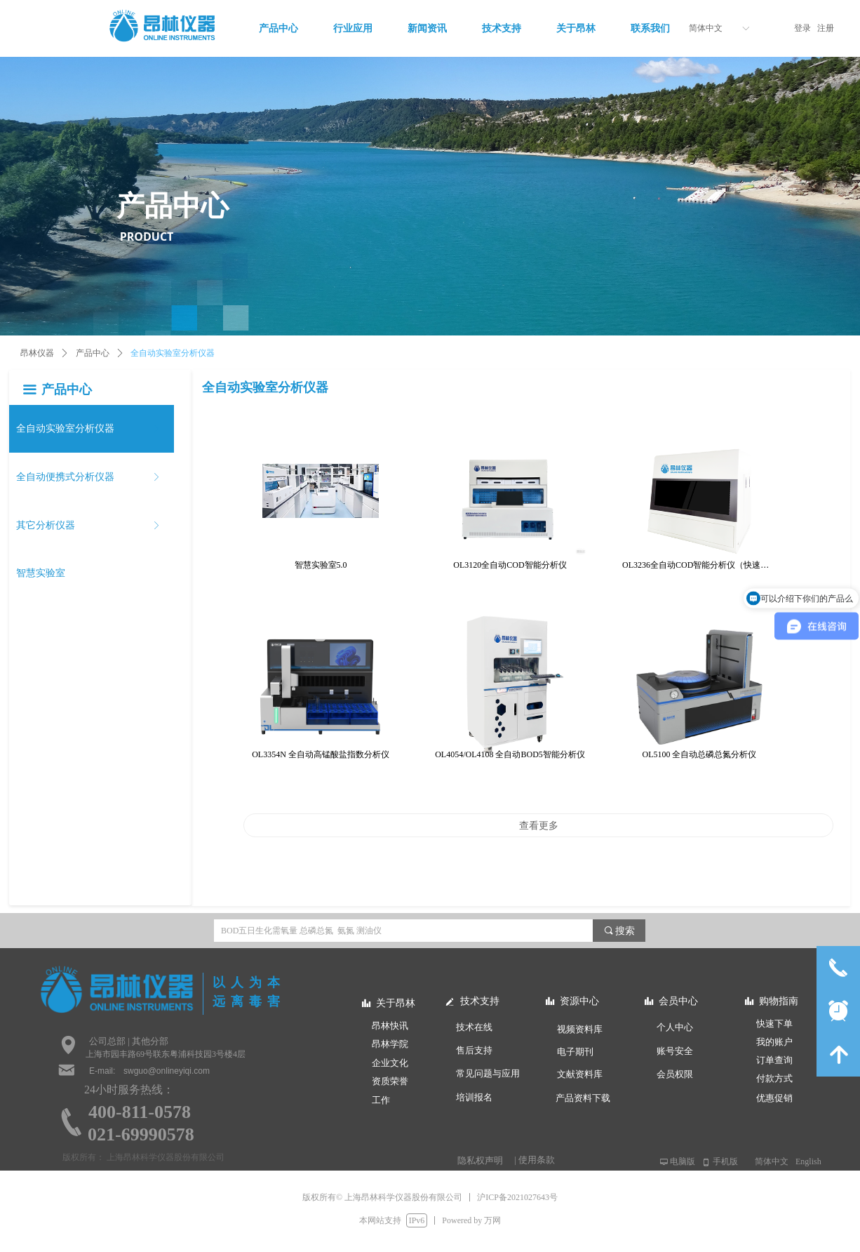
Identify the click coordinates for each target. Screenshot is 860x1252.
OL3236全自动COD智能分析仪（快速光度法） (699, 565)
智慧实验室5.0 (321, 565)
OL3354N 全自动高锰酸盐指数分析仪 (320, 754)
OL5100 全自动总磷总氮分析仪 (700, 754)
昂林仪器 (37, 353)
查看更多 (538, 825)
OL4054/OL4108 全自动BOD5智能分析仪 (510, 754)
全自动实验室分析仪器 (172, 353)
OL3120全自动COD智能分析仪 (509, 565)
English (808, 1161)
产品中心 (92, 353)
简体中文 (706, 28)
